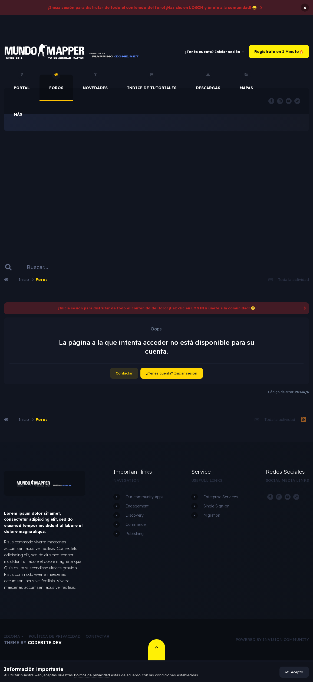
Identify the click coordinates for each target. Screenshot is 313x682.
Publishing (135, 533)
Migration (211, 515)
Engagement (137, 506)
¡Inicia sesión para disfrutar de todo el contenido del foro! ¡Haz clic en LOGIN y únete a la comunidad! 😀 (152, 7)
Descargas (208, 82)
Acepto (294, 672)
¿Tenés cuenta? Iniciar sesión (214, 51)
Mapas (246, 82)
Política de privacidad (55, 636)
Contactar (124, 373)
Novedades (95, 82)
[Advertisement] (156, 188)
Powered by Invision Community (272, 639)
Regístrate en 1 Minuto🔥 (279, 51)
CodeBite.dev (44, 642)
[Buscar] (45, 267)
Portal (22, 82)
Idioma (14, 636)
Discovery (135, 515)
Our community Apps (144, 496)
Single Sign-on (216, 506)
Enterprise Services (220, 496)
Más (18, 114)
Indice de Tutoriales (151, 82)
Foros (56, 82)
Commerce (136, 524)
